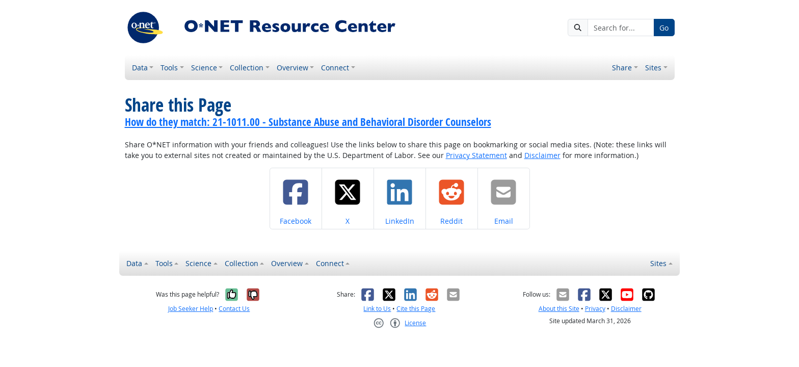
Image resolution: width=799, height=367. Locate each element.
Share (622, 67)
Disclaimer (542, 155)
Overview (292, 67)
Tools (169, 67)
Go (664, 28)
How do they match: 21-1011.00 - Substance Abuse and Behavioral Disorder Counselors (308, 122)
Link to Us (377, 308)
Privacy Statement (476, 155)
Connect (335, 67)
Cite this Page (415, 308)
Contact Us (234, 308)
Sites (653, 67)
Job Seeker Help (190, 308)
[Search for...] (621, 27)
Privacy (595, 308)
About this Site (559, 308)
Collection (246, 67)
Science (204, 67)
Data (140, 67)
